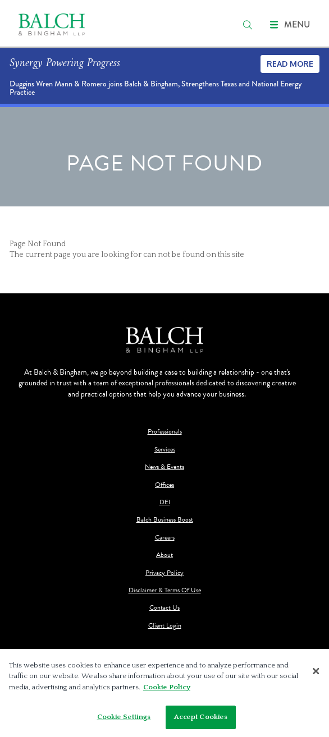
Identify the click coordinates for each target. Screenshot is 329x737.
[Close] (316, 671)
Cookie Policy (166, 687)
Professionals (165, 431)
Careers (165, 537)
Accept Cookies (201, 717)
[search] (247, 24)
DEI (164, 502)
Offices (164, 485)
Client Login (164, 625)
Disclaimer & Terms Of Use (165, 590)
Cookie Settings (124, 717)
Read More (290, 63)
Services (164, 449)
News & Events (164, 467)
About (164, 555)
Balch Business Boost (164, 519)
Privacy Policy (164, 573)
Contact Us (164, 607)
